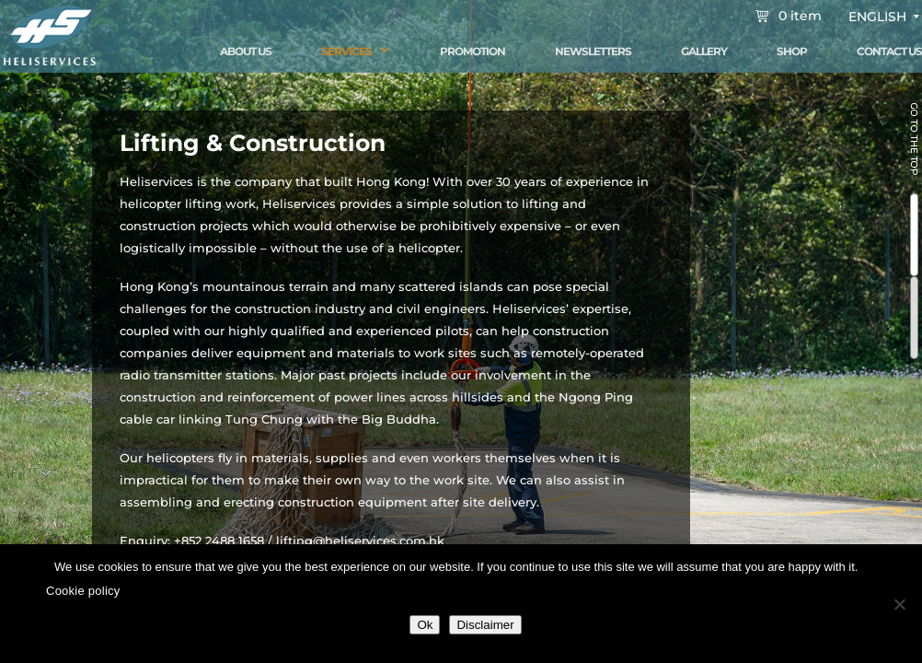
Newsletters (593, 51)
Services (346, 51)
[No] (899, 604)
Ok (424, 625)
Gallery (704, 51)
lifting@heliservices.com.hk (360, 540)
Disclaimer (484, 625)
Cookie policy (83, 591)
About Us (245, 51)
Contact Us (889, 51)
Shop (792, 51)
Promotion (472, 51)
